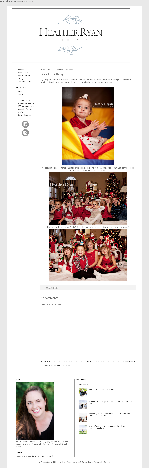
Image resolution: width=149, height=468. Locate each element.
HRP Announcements (26, 106)
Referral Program (24, 115)
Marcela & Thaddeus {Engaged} (101, 389)
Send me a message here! (42, 456)
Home (88, 361)
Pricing (20, 78)
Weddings (21, 91)
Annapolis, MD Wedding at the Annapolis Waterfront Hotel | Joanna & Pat (109, 415)
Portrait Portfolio (24, 75)
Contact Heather (24, 81)
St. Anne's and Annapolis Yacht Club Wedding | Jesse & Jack (110, 402)
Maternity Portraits (25, 109)
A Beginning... (84, 384)
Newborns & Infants (26, 103)
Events (20, 112)
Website (21, 70)
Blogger (107, 462)
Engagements (23, 97)
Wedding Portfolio (25, 72)
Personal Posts (24, 100)
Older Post (130, 361)
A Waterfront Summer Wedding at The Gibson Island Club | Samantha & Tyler (110, 427)
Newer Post (46, 361)
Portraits (21, 94)
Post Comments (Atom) (60, 365)
